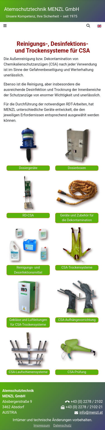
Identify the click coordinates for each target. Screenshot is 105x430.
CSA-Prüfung (77, 372)
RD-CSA (28, 215)
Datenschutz (62, 426)
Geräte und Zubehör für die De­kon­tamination (77, 218)
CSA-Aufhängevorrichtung (76, 320)
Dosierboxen (77, 168)
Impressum (41, 426)
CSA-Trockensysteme (76, 268)
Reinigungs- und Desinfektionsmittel (28, 270)
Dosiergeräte (28, 168)
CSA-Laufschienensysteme (28, 372)
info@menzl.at (91, 412)
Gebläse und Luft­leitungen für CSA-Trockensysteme (28, 322)
